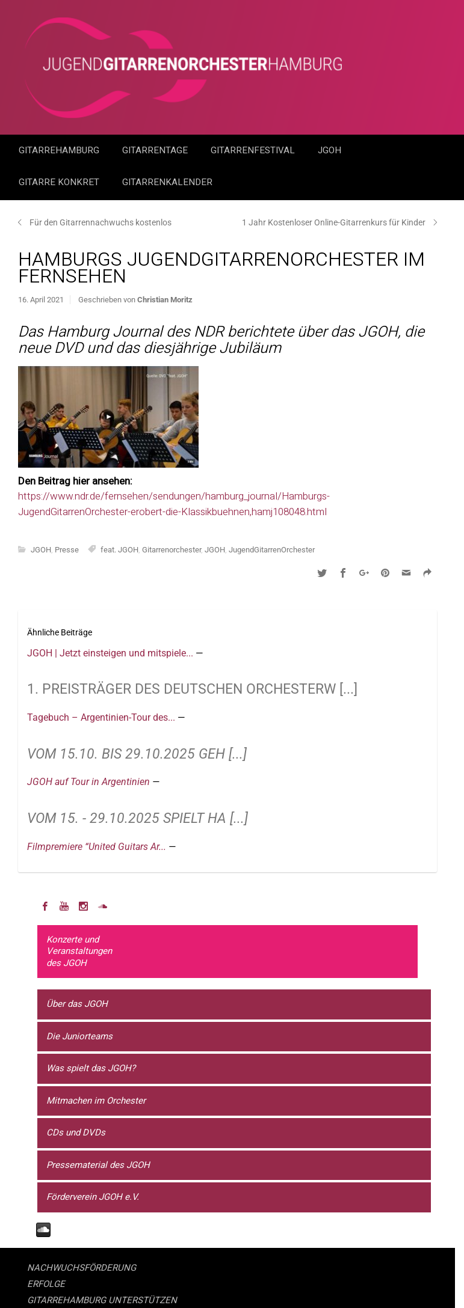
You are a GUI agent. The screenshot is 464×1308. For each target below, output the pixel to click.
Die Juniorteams (79, 1036)
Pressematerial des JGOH (98, 1165)
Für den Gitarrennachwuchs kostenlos (100, 222)
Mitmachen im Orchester (96, 1100)
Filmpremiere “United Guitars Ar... (98, 846)
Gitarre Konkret (60, 182)
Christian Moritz (165, 299)
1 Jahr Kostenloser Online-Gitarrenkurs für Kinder (333, 222)
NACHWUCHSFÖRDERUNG (81, 1267)
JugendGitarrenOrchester (272, 549)
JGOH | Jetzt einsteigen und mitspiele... (111, 653)
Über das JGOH (77, 1003)
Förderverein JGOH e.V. (92, 1196)
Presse (67, 549)
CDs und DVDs (75, 1132)
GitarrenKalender (167, 182)
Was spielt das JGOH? (90, 1068)
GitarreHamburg (60, 150)
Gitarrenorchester (171, 549)
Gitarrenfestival (254, 150)
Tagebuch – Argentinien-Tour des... (102, 717)
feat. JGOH (119, 549)
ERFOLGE (46, 1284)
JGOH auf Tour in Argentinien (89, 781)
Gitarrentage (156, 150)
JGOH (331, 150)
